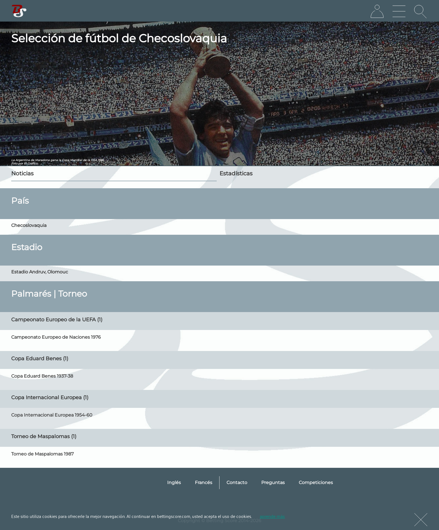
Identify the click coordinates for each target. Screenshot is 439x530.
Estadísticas (236, 173)
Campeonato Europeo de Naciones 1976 (56, 337)
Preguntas (273, 482)
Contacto (236, 482)
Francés (203, 482)
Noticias (22, 173)
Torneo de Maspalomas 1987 (42, 454)
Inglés (174, 482)
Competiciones (316, 482)
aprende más (272, 516)
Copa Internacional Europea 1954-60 (51, 415)
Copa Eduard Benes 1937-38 (42, 376)
